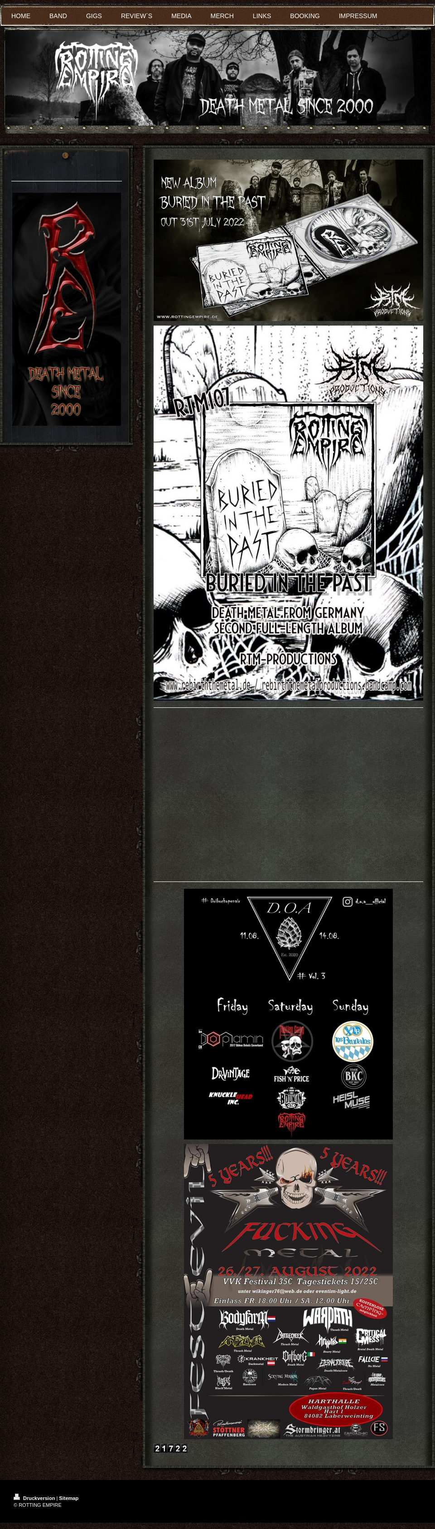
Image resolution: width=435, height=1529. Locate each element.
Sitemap (68, 1498)
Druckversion (35, 1498)
